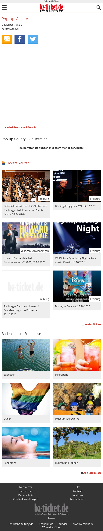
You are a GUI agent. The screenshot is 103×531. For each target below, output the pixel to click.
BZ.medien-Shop (51, 527)
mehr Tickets (93, 324)
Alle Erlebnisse (92, 473)
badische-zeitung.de (21, 524)
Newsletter (25, 487)
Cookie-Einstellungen (25, 499)
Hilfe (77, 487)
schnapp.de (46, 524)
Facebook (77, 495)
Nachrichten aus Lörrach (20, 127)
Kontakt (77, 491)
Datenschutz (25, 495)
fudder (63, 524)
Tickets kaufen (18, 163)
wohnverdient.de (83, 524)
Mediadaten (77, 499)
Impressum (25, 491)
